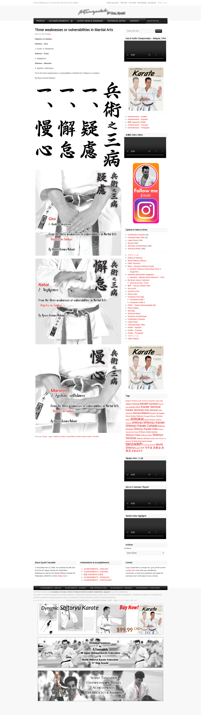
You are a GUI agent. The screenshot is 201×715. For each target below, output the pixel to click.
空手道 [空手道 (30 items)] (148, 447)
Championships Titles (136, 237)
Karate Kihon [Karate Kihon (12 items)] (135, 407)
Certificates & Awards (136, 235)
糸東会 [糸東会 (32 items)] (157, 447)
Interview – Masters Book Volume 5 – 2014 (147, 277)
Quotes (45, 436)
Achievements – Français (138, 125)
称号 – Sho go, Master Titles (139, 286)
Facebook (152, 3)
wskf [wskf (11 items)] (138, 448)
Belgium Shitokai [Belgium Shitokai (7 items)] (131, 401)
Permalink (96, 436)
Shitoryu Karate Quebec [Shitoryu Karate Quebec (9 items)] (148, 432)
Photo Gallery (133, 308)
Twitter (123, 3)
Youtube (132, 3)
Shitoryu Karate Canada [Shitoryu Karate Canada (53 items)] (141, 425)
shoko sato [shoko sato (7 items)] (154, 438)
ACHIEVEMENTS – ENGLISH (96, 569)
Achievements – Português (138, 128)
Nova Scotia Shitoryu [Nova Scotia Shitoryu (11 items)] (134, 416)
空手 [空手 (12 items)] (142, 448)
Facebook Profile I (137, 300)
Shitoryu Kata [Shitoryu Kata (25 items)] (133, 435)
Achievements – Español (138, 119)
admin (49, 34)
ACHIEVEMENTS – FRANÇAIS (96, 577)
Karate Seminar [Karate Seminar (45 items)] (151, 406)
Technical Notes (116, 21)
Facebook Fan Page (136, 297)
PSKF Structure (134, 263)
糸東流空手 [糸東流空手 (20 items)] (137, 451)
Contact (134, 21)
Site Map (131, 311)
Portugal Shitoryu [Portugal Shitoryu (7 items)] (150, 416)
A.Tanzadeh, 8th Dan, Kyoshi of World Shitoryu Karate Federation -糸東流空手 (81, 592)
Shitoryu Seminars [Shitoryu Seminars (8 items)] (143, 438)
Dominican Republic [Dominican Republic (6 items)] (148, 401)
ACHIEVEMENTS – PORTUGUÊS (98, 580)
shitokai (78, 436)
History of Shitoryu (135, 258)
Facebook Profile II (137, 302)
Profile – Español (134, 327)
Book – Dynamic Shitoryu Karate (141, 266)
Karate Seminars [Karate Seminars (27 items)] (135, 410)
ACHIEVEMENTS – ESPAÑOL (96, 572)
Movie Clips (132, 294)
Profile (40, 21)
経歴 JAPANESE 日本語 (93, 574)
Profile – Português (135, 333)
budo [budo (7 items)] (139, 401)
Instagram (141, 3)
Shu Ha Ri (132, 288)
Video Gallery (113, 3)
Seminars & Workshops (137, 246)
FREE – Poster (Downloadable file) (142, 305)
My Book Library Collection (138, 280)
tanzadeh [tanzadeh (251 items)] (134, 444)
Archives (127, 548)
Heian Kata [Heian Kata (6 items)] (159, 401)
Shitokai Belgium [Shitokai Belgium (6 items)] (149, 420)
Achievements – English (137, 116)
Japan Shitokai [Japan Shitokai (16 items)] (133, 404)
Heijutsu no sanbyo (59, 436)
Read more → (63, 576)
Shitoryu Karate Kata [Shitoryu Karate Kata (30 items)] (146, 428)
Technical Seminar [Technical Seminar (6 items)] (149, 445)
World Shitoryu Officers (137, 261)
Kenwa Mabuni (71, 436)
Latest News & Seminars (90, 21)
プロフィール (162, 3)
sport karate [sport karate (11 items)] (147, 441)
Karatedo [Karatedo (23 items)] (153, 404)
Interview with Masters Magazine (141, 274)
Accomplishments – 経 (61, 21)
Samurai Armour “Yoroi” (139, 283)
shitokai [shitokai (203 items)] (137, 419)
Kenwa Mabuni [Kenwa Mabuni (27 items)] (141, 413)
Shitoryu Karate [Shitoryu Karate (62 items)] (154, 422)
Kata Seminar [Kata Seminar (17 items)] (151, 410)
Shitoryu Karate (86, 436)
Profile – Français (135, 330)
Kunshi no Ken (134, 291)
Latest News (133, 240)
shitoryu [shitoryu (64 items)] (137, 422)
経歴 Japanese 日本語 (137, 122)
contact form (131, 570)
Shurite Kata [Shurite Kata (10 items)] (137, 441)
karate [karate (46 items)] (144, 403)
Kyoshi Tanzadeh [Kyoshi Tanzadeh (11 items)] (157, 413)
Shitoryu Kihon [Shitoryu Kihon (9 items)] (146, 435)
